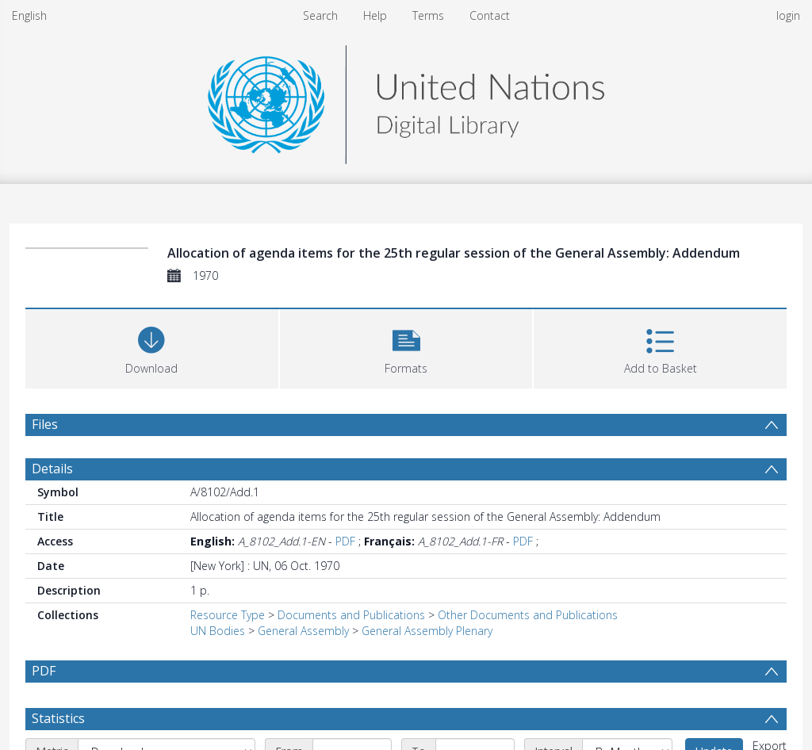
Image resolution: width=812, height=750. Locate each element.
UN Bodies (217, 630)
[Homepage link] (406, 100)
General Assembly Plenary (427, 630)
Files (45, 424)
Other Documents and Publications (528, 614)
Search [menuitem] (320, 15)
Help (375, 15)
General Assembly (303, 630)
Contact (489, 15)
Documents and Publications (351, 614)
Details (52, 468)
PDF (345, 541)
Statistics (58, 718)
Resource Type (227, 614)
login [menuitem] (788, 15)
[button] (406, 347)
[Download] (151, 347)
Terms (428, 15)
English (29, 15)
